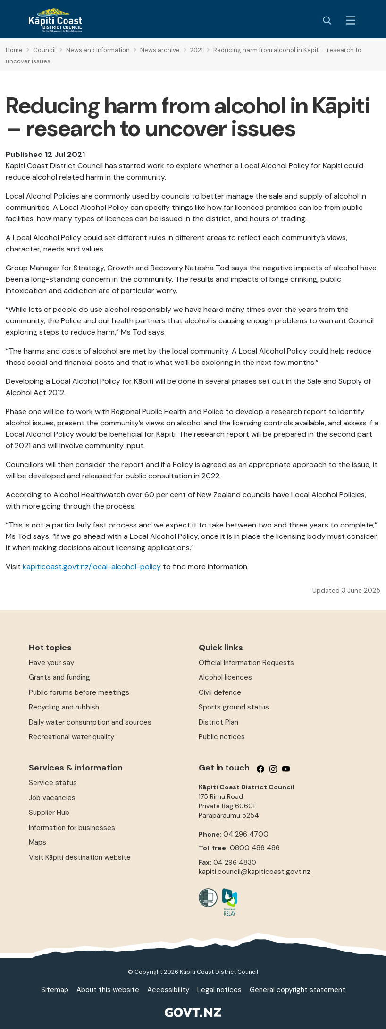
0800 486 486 (255, 848)
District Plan (218, 722)
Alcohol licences (225, 677)
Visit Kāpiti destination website (80, 857)
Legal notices (219, 989)
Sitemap (54, 989)
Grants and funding (59, 677)
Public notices (222, 737)
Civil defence (220, 692)
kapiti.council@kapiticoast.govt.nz (254, 871)
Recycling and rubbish (64, 707)
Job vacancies (52, 798)
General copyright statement (297, 989)
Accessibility (168, 989)
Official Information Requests (246, 662)
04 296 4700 (246, 834)
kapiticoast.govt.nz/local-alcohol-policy (92, 566)
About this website (107, 989)
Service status (53, 782)
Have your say (51, 662)
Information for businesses (72, 827)
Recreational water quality (71, 737)
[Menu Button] (350, 20)
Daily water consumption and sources (90, 722)
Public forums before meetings (79, 692)
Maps (37, 842)
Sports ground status (234, 707)
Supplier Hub (49, 812)
